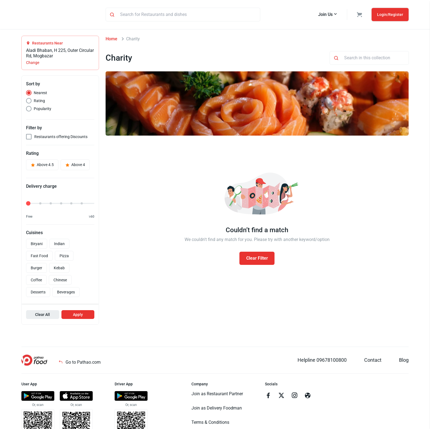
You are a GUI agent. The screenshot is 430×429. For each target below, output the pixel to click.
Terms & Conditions (210, 423)
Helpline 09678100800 (322, 361)
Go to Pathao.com (79, 363)
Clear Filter (257, 259)
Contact (372, 361)
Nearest (40, 93)
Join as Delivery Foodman (216, 408)
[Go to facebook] (268, 397)
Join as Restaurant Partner (217, 394)
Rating (39, 101)
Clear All (42, 315)
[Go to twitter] (281, 397)
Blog (404, 361)
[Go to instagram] (294, 397)
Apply (78, 315)
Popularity (42, 109)
